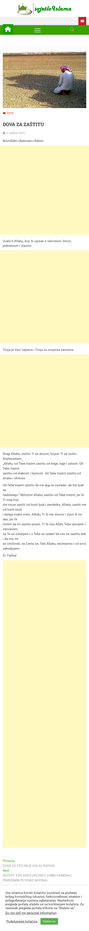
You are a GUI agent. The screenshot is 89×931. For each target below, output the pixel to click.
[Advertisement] (44, 190)
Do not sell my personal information (30, 913)
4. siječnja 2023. (15, 133)
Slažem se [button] (49, 921)
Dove (10, 113)
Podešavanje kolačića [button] (21, 921)
